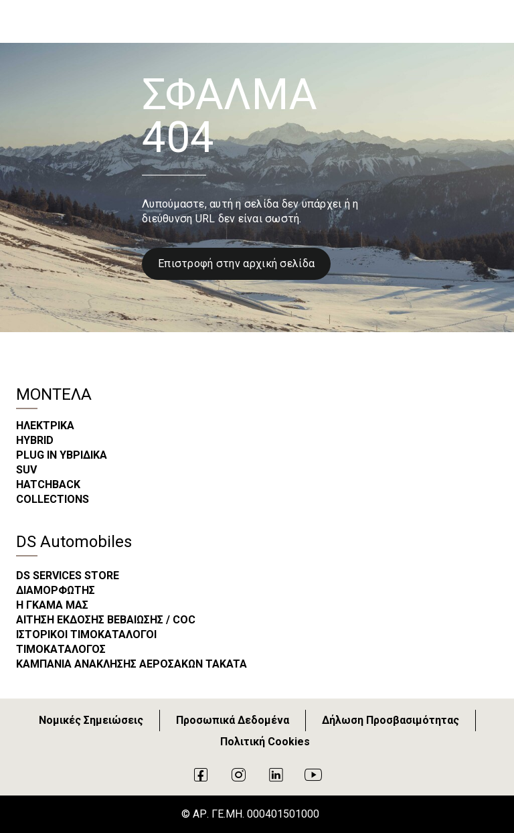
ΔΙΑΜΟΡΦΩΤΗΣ (55, 590)
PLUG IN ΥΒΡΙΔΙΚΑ (61, 455)
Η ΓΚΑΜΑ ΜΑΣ (52, 605)
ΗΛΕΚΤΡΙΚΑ (45, 425)
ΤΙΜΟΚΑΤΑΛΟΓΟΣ (61, 649)
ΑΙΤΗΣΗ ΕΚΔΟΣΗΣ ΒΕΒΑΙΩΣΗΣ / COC (105, 619)
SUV (26, 469)
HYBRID (35, 440)
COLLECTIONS (52, 499)
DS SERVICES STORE (67, 575)
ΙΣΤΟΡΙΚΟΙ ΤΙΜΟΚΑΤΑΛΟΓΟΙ (86, 634)
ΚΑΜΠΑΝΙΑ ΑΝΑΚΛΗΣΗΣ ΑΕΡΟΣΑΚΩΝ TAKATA (131, 664)
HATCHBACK (48, 484)
